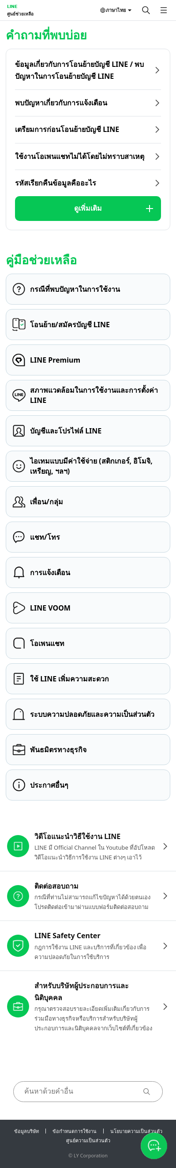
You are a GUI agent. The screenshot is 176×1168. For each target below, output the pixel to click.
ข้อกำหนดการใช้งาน (74, 1131)
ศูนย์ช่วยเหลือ (20, 14)
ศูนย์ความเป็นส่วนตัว (88, 1140)
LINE (12, 6)
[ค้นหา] (146, 10)
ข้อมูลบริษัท (26, 1131)
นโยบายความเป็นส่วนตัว (136, 1131)
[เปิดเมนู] (163, 10)
